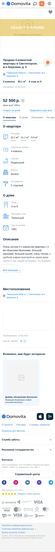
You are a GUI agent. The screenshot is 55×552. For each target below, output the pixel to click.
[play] (49, 416)
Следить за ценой (11, 110)
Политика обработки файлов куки (18, 529)
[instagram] (15, 482)
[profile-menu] (49, 4)
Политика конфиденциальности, (17, 525)
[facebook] (4, 482)
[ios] (40, 416)
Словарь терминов (39, 425)
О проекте (7, 425)
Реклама (21, 425)
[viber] (39, 482)
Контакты (7, 460)
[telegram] (51, 482)
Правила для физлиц (13, 431)
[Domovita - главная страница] (18, 3)
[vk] (27, 482)
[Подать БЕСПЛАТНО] (42, 3)
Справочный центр (27, 474)
